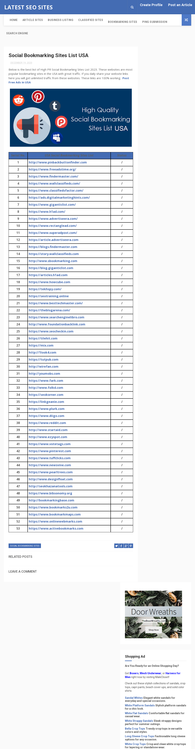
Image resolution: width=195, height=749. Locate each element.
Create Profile (151, 5)
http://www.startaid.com (47, 430)
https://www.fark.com (45, 381)
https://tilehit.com (42, 339)
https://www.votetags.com (49, 444)
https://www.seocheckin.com (50, 332)
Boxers (149, 141)
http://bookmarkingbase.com (51, 501)
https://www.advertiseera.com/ (52, 219)
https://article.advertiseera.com (53, 240)
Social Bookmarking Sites (24, 546)
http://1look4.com (42, 353)
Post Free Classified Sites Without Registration (172, 401)
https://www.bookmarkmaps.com (54, 515)
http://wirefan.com (43, 367)
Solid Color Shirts (151, 327)
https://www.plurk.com (46, 409)
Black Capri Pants (151, 267)
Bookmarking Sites (119, 21)
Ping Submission (151, 21)
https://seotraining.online (48, 296)
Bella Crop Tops (150, 203)
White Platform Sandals (155, 177)
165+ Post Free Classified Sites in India (171, 450)
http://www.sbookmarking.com (52, 261)
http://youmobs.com (43, 374)
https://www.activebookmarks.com (55, 529)
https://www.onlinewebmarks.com (55, 522)
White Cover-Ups (150, 309)
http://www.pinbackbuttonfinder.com (57, 163)
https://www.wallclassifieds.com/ (53, 184)
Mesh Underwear (165, 141)
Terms (144, 642)
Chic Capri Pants (150, 248)
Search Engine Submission (160, 602)
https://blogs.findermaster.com (52, 247)
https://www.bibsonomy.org (49, 494)
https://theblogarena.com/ (49, 310)
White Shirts (147, 361)
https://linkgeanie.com (45, 402)
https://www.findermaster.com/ (53, 177)
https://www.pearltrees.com (50, 472)
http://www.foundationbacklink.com (56, 325)
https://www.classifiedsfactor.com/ (55, 191)
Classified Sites (87, 20)
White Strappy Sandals (154, 192)
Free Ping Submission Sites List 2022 (171, 433)
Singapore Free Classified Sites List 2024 (172, 417)
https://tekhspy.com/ (44, 289)
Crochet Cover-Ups (152, 301)
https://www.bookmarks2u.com (52, 508)
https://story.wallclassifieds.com (53, 254)
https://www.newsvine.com (49, 465)
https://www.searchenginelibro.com (56, 318)
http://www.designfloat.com (50, 479)
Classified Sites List (156, 570)
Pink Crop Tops (149, 241)
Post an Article (180, 5)
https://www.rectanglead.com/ (52, 226)
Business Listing (57, 20)
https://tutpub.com (43, 360)
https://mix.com (40, 346)
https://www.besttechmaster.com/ (55, 303)
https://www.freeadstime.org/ (51, 170)
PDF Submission (153, 583)
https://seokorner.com (45, 395)
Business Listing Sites (158, 563)
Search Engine (17, 33)
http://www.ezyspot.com (47, 437)
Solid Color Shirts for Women (158, 343)
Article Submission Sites (160, 557)
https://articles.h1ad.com (47, 275)
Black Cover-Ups (150, 317)
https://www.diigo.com (46, 416)
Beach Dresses (149, 290)
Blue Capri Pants (150, 275)
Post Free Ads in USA (44, 82)
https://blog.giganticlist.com (50, 268)
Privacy (144, 638)
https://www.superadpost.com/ (52, 233)
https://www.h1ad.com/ (46, 212)
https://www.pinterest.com (49, 451)
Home (10, 20)
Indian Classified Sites (158, 576)
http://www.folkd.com (45, 388)
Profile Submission (156, 595)
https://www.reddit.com (46, 423)
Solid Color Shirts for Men (156, 335)
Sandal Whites (149, 169)
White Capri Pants (151, 259)
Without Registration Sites (162, 615)
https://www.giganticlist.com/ (51, 205)
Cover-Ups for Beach (153, 282)
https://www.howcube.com (49, 282)
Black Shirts (147, 354)
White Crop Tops (150, 222)
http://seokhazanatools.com (50, 486)
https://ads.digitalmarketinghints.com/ (58, 198)
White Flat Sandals (151, 185)
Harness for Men (150, 145)
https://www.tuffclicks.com (49, 458)
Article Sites (29, 20)
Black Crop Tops (150, 233)
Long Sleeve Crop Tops (154, 211)
